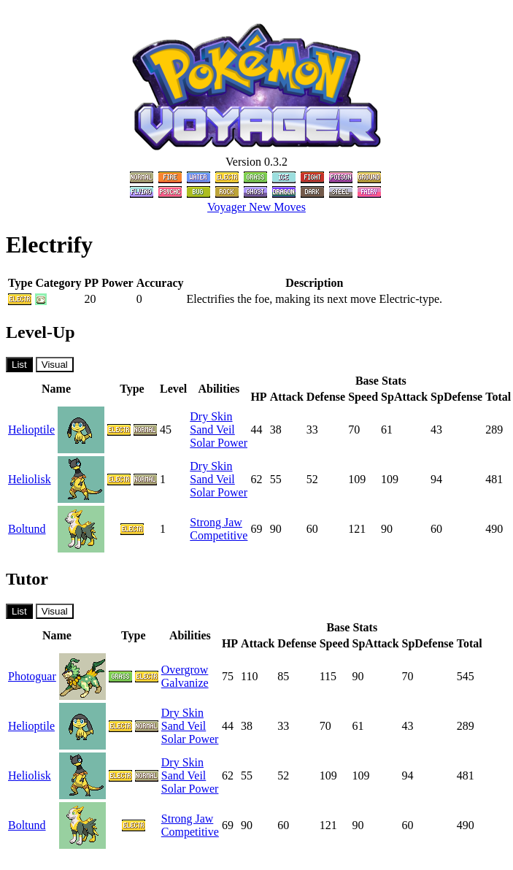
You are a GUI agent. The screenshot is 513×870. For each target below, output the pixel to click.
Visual (55, 364)
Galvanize (185, 683)
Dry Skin (211, 416)
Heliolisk (29, 479)
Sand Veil (212, 429)
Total (498, 396)
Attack (287, 396)
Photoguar (32, 676)
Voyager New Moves (256, 207)
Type (132, 388)
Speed (363, 396)
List (19, 364)
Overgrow (185, 669)
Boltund (27, 529)
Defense (325, 396)
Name (56, 388)
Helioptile (31, 429)
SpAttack (404, 396)
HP (258, 396)
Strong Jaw (216, 522)
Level (173, 388)
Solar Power (218, 442)
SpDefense (456, 396)
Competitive (218, 535)
